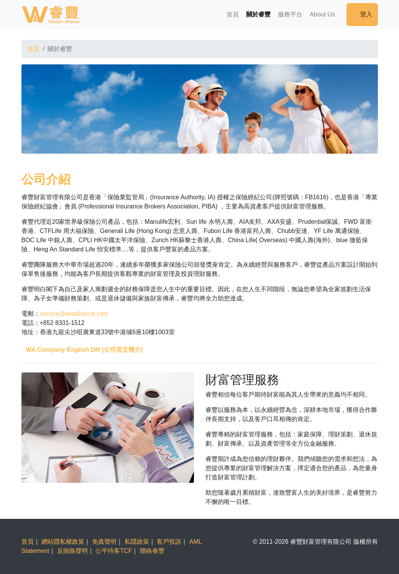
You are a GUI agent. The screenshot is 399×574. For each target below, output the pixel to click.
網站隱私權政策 (62, 541)
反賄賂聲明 (72, 551)
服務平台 (290, 14)
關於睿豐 (258, 14)
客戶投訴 (169, 541)
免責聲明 (104, 541)
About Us (322, 14)
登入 (362, 14)
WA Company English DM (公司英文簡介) (84, 349)
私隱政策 (137, 541)
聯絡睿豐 (152, 551)
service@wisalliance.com (74, 313)
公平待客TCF (113, 551)
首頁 (233, 14)
